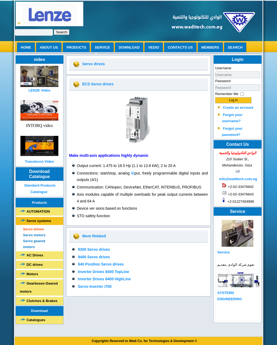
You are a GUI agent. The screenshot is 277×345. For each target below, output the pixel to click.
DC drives (35, 265)
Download (129, 47)
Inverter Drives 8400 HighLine (104, 279)
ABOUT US (49, 47)
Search (61, 32)
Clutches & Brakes (42, 301)
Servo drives (33, 229)
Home (26, 47)
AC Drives (35, 255)
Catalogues (36, 320)
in (132, 173)
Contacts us (180, 47)
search (235, 47)
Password (222, 81)
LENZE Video (39, 90)
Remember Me (226, 94)
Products (76, 47)
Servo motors (34, 235)
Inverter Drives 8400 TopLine (103, 272)
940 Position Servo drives (101, 264)
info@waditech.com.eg (238, 179)
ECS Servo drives (98, 84)
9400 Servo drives (94, 257)
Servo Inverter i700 (95, 286)
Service (102, 47)
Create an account (238, 108)
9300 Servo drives (94, 249)
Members (210, 47)
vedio (153, 47)
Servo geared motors (34, 244)
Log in (233, 100)
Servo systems (39, 221)
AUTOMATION (38, 211)
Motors (32, 274)
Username (223, 68)
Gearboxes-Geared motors (39, 287)
